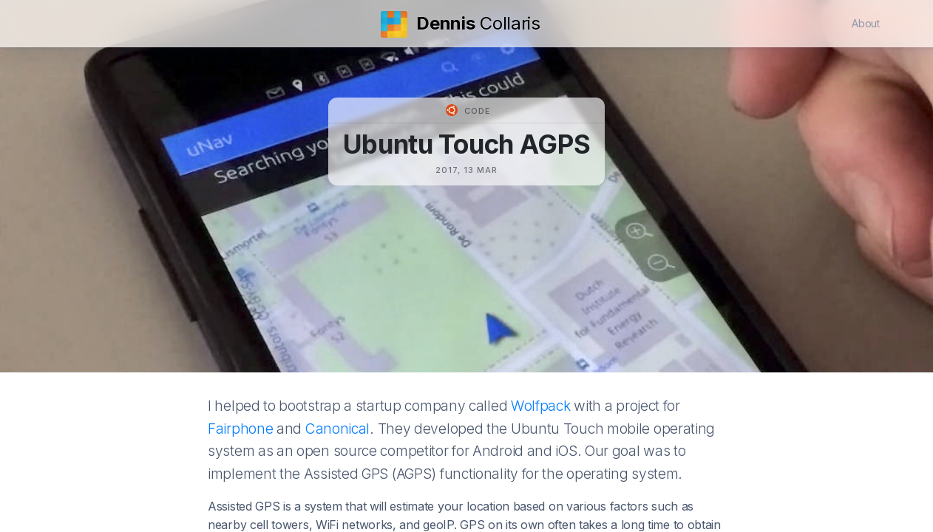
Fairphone (240, 428)
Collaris (460, 24)
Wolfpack (541, 406)
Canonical (337, 428)
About (866, 23)
